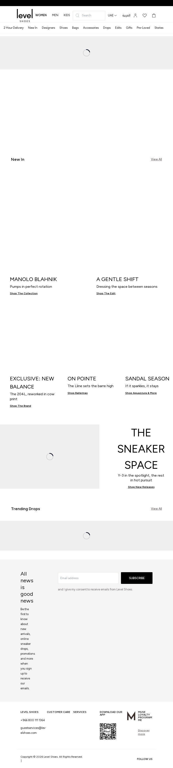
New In (32, 27)
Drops (107, 27)
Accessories (91, 27)
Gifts (129, 27)
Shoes (63, 27)
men (55, 15)
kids (67, 15)
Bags (75, 27)
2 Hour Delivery (14, 27)
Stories (159, 27)
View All (156, 159)
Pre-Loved (143, 27)
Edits (118, 27)
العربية (126, 15)
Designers (48, 27)
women (41, 15)
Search (83, 15)
